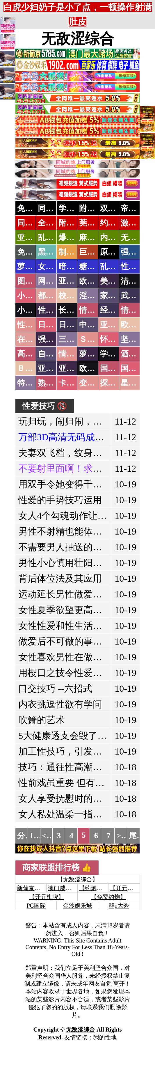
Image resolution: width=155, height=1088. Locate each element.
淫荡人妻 (95, 295)
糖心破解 (95, 266)
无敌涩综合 (77, 39)
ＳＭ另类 (95, 339)
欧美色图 (95, 281)
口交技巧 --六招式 (55, 688)
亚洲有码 (74, 368)
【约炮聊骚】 (96, 888)
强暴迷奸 (53, 339)
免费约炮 (33, 208)
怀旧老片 (115, 339)
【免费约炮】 (108, 897)
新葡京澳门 (31, 888)
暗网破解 (74, 266)
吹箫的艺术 (41, 720)
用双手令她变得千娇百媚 (69, 484)
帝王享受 (136, 208)
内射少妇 (115, 237)
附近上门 (74, 223)
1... (35, 835)
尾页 (137, 835)
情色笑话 (95, 310)
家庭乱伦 (115, 295)
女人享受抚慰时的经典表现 (74, 798)
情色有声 (74, 353)
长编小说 (74, 310)
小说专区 (33, 310)
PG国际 (36, 905)
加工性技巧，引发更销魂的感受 (83, 751)
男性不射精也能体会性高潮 (74, 531)
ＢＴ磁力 (33, 368)
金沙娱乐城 (77, 905)
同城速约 (33, 223)
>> (120, 835)
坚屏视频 (136, 339)
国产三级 (136, 368)
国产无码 (115, 368)
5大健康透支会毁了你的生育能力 (85, 735)
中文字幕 (95, 324)
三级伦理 (74, 339)
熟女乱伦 (53, 383)
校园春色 (74, 295)
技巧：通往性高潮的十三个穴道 (83, 767)
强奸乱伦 (136, 252)
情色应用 (136, 310)
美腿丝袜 (115, 281)
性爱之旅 (33, 324)
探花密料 (115, 383)
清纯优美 (136, 281)
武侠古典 (136, 295)
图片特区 (33, 281)
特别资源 (33, 383)
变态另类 (95, 383)
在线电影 (33, 339)
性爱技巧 (53, 310)
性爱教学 (136, 266)
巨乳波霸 (95, 252)
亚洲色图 (74, 281)
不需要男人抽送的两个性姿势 (78, 547)
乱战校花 (53, 237)
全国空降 (53, 223)
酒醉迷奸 (136, 353)
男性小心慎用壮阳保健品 (69, 563)
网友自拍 (53, 281)
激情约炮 (136, 223)
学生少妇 (74, 208)
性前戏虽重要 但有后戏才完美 (80, 783)
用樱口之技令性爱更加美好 (74, 673)
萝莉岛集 (33, 266)
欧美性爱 (136, 324)
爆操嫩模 (74, 237)
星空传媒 (136, 383)
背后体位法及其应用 (60, 578)
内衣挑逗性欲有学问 (60, 704)
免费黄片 (33, 252)
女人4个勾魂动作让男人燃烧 (76, 515)
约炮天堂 (115, 223)
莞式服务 (95, 223)
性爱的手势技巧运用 (60, 500)
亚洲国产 (115, 324)
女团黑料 (53, 266)
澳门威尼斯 (62, 888)
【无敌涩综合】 (77, 879)
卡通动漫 (74, 383)
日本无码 (53, 324)
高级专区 (33, 353)
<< (46, 835)
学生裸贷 (115, 353)
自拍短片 (53, 353)
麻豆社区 (95, 237)
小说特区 (33, 295)
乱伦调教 (115, 266)
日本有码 (74, 324)
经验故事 (115, 310)
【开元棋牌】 (127, 888)
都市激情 (53, 295)
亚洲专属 (33, 237)
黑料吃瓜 (53, 252)
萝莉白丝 (95, 353)
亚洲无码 (53, 368)
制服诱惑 (74, 252)
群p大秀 (119, 905)
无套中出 (136, 237)
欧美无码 (95, 368)
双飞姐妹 (115, 208)
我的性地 (105, 1037)
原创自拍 (115, 252)
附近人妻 (95, 208)
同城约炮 (53, 208)
